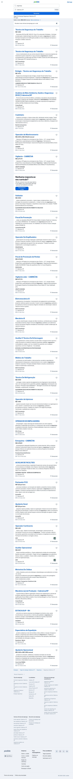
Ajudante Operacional (24, 650)
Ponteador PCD (21, 482)
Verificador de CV (47, 758)
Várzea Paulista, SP (33, 688)
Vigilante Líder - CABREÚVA (26, 277)
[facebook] (56, 751)
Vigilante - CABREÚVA (24, 156)
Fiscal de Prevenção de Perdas (27, 257)
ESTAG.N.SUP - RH (22, 611)
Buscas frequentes (19, 674)
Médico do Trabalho (23, 358)
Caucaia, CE (31, 684)
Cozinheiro (19, 115)
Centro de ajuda (25, 766)
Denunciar (54, 45)
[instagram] (60, 751)
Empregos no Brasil (26, 768)
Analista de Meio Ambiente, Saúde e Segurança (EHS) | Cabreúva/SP (34, 94)
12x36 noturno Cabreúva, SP (20, 736)
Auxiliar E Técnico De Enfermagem (29, 338)
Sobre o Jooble (25, 753)
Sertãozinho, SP (32, 694)
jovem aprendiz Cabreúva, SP (20, 719)
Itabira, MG (31, 696)
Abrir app (69, 2)
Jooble (67, 775)
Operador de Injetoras (24, 399)
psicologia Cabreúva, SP (19, 732)
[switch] (57, 23)
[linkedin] (67, 751)
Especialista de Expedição (25, 630)
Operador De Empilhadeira (25, 237)
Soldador (19, 196)
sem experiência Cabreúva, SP (20, 721)
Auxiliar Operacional (23, 548)
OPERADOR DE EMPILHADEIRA (27, 421)
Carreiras (23, 764)
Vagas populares (47, 753)
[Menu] (2, 2)
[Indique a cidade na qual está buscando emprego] (36, 9)
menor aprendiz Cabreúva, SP (20, 727)
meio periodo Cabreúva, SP (20, 723)
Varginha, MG (32, 686)
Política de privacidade (20, 775)
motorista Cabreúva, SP (19, 725)
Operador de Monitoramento (26, 135)
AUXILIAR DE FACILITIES (25, 463)
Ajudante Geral (21, 504)
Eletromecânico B (22, 299)
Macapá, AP (31, 692)
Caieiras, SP (31, 680)
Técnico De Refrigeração (25, 377)
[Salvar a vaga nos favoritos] (56, 29)
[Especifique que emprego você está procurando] (36, 5)
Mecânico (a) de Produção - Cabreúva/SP (31, 591)
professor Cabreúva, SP (19, 734)
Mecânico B (20, 318)
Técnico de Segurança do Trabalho (29, 30)
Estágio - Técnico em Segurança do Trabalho (33, 71)
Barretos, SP (31, 690)
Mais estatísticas (36, 20)
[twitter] (63, 751)
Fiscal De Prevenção (23, 217)
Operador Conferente (24, 526)
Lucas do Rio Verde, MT (34, 682)
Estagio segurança (18, 693)
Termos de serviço (8, 775)
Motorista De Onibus (23, 570)
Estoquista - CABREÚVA (25, 441)
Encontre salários (47, 756)
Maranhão (31, 698)
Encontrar (36, 13)
